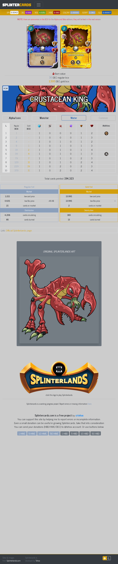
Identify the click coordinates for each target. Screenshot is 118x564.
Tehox (38, 560)
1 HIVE (22, 547)
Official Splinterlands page (16, 230)
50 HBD (95, 547)
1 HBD (65, 547)
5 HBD (74, 547)
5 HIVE (32, 547)
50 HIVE (54, 547)
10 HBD (84, 547)
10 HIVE (43, 547)
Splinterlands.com (14, 560)
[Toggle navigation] (38, 5)
